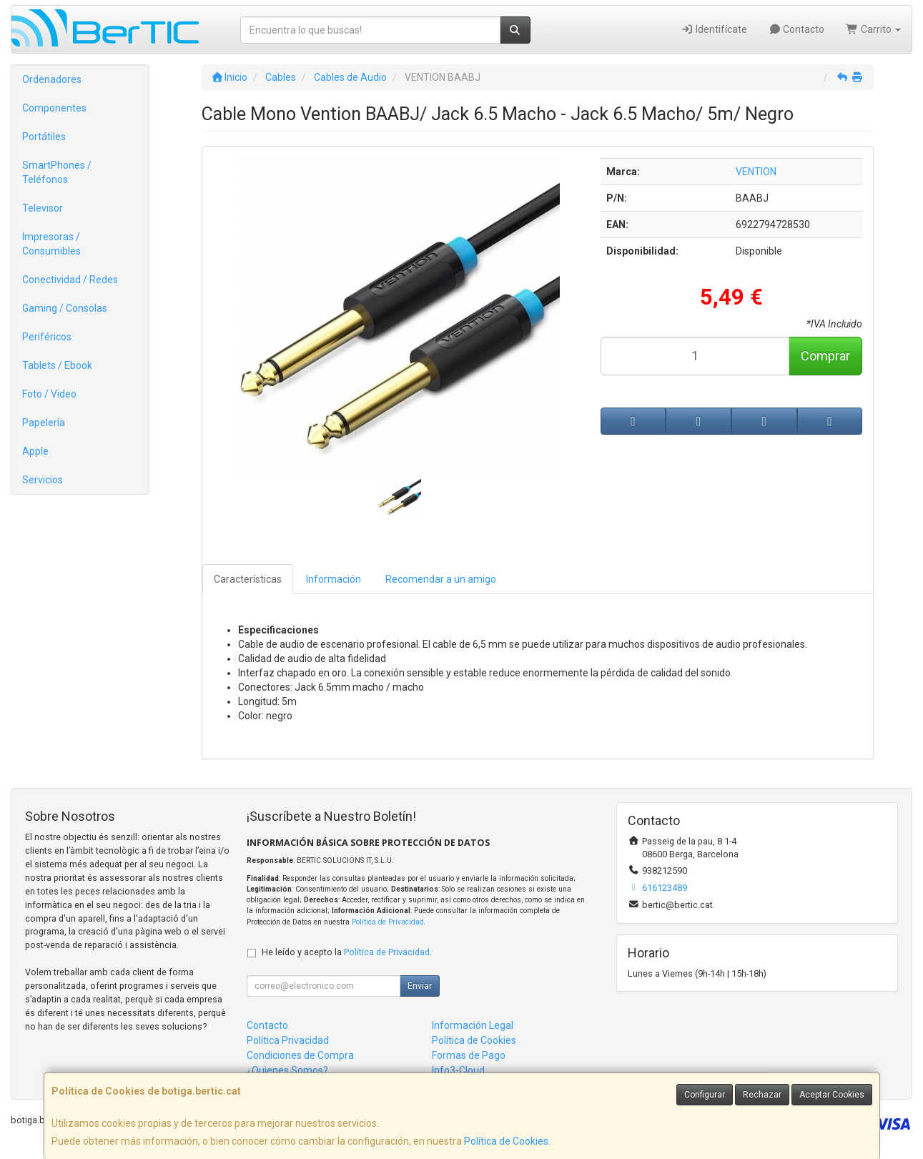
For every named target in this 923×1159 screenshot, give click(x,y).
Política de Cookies (506, 1141)
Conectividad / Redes (70, 279)
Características (248, 579)
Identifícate (714, 29)
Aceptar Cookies (831, 1095)
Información (333, 579)
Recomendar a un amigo (440, 579)
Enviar (420, 986)
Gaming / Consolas (64, 308)
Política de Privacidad (388, 922)
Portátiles (44, 136)
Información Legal (472, 1025)
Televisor (42, 208)
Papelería (43, 422)
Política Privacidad (288, 1040)
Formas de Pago (468, 1055)
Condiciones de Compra (300, 1055)
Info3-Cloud (458, 1070)
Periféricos (46, 336)
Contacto (797, 29)
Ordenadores (52, 79)
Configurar (704, 1095)
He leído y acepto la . (347, 952)
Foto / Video (49, 394)
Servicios (42, 479)
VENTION (756, 171)
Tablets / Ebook (57, 365)
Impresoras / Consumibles (51, 244)
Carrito (873, 29)
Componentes (54, 108)
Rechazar (762, 1095)
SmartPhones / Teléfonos (57, 172)
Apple (35, 451)
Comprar (825, 355)
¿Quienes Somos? (287, 1070)
